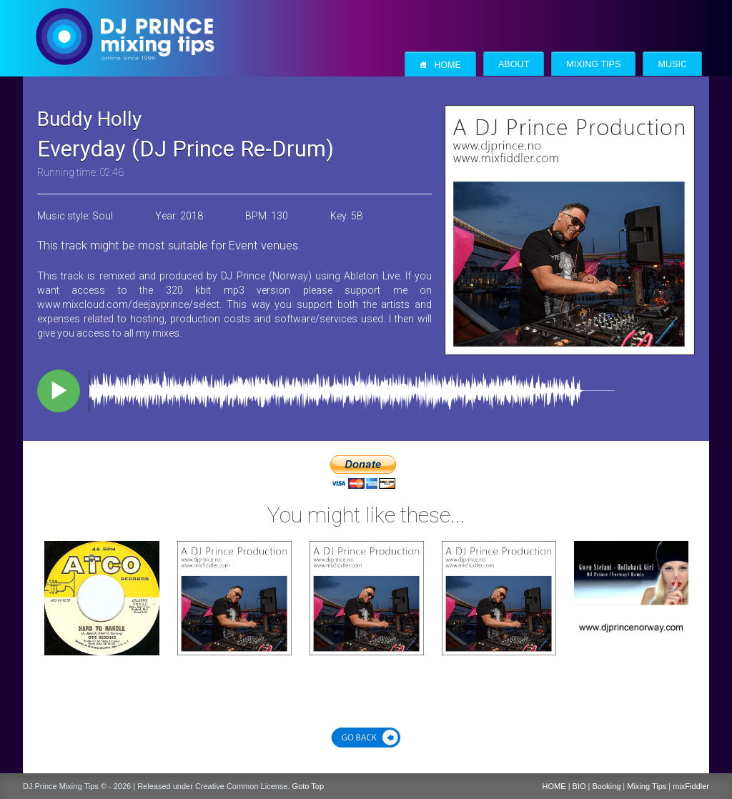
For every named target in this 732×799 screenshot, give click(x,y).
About (513, 64)
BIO (579, 786)
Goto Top (308, 786)
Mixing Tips (593, 64)
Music (672, 64)
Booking (607, 786)
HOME (554, 786)
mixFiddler (691, 786)
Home (440, 64)
